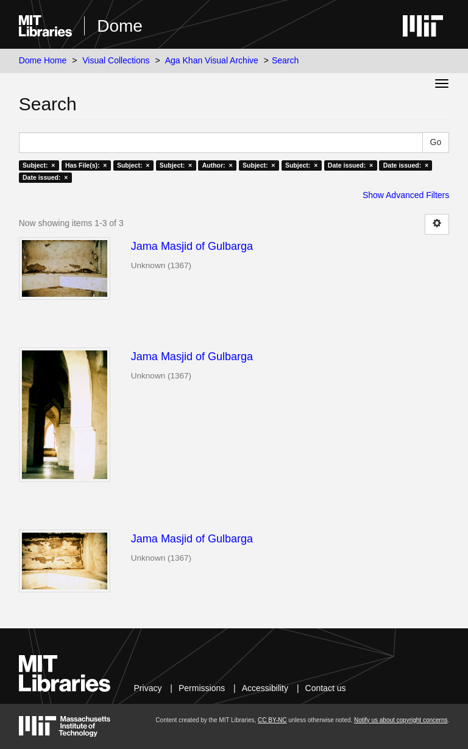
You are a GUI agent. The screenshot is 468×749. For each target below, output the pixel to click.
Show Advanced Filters (406, 195)
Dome (120, 25)
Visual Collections (115, 60)
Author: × (217, 165)
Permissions (202, 688)
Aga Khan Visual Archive (211, 60)
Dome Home (43, 60)
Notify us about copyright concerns (400, 720)
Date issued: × (350, 165)
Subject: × (39, 165)
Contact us (325, 688)
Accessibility (265, 688)
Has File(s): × (86, 165)
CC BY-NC (272, 720)
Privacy (148, 688)
